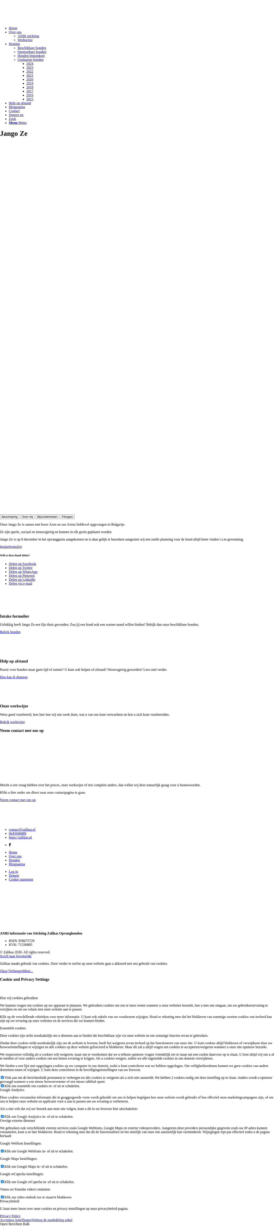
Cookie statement (21, 879)
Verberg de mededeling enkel (52, 1220)
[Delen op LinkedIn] (22, 579)
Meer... (28, 971)
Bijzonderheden (47, 516)
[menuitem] (142, 28)
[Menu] (18, 123)
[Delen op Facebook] (22, 564)
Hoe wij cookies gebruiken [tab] (19, 998)
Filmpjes (67, 516)
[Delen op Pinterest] (22, 576)
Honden (14, 860)
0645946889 (17, 833)
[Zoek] (12, 119)
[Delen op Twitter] (20, 568)
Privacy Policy (10, 1216)
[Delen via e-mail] (20, 583)
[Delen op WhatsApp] (23, 572)
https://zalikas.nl (20, 837)
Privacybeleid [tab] (9, 1201)
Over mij (27, 516)
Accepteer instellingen (16, 1220)
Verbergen (16, 971)
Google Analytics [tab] (12, 1090)
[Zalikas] (33, 21)
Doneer (14, 875)
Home (13, 852)
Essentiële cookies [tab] (13, 1028)
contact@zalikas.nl (22, 829)
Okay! (4, 971)
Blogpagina (17, 864)
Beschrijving (10, 516)
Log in (13, 871)
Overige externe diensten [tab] (17, 1120)
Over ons (15, 856)
